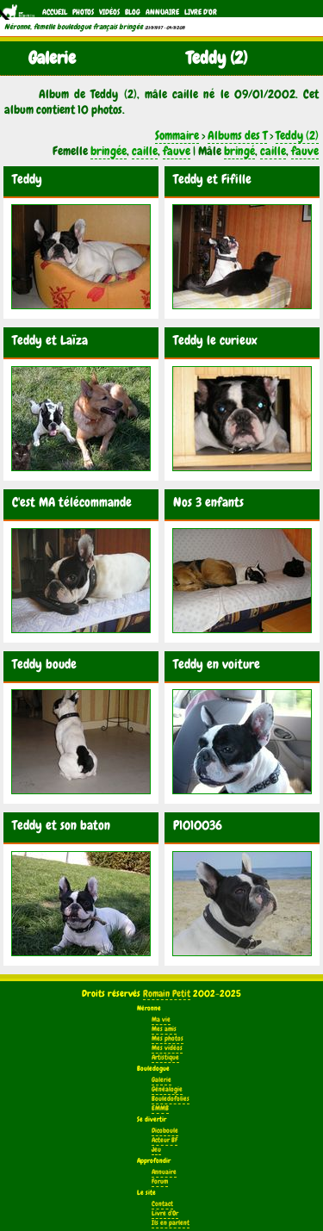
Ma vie (161, 1019)
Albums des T (237, 135)
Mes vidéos (167, 1048)
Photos (83, 12)
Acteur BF (164, 1140)
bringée (108, 151)
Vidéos (109, 12)
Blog (132, 12)
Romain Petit (166, 993)
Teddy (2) (297, 135)
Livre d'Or (200, 12)
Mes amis (164, 1029)
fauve (176, 151)
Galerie (161, 1080)
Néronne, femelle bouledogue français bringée (73, 27)
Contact (162, 1204)
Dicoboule (165, 1130)
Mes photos (167, 1038)
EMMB (160, 1108)
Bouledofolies (170, 1099)
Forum (160, 1181)
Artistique (165, 1057)
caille (145, 151)
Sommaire (177, 135)
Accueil (54, 12)
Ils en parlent (170, 1223)
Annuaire (162, 12)
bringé (239, 151)
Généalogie (167, 1089)
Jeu (156, 1149)
